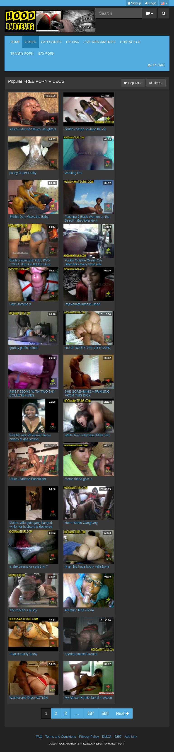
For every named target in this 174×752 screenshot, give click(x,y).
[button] (164, 3)
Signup (134, 3)
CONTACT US (130, 42)
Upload (72, 42)
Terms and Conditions (60, 736)
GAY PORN (46, 53)
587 (90, 713)
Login (151, 3)
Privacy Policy (89, 736)
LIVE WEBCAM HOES (100, 42)
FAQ (39, 736)
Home (15, 42)
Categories (51, 42)
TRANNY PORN (22, 53)
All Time (157, 82)
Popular (134, 82)
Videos (30, 42)
